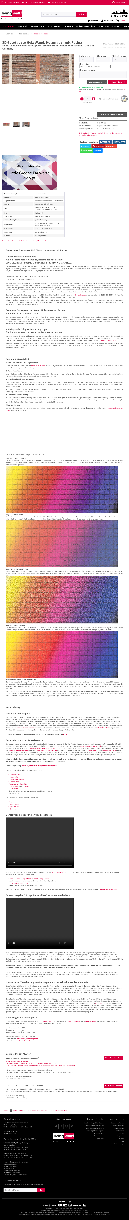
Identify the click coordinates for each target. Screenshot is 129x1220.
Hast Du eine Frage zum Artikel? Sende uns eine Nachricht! (100, 133)
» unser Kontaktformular (22, 1041)
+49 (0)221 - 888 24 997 (10, 2)
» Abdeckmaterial (14, 775)
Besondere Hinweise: (89, 70)
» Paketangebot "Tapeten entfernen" (43, 748)
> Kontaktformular (79, 295)
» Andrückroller (13, 789)
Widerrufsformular (118, 1125)
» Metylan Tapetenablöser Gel (90, 746)
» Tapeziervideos (46, 1021)
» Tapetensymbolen (73, 1021)
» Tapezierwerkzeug (109, 750)
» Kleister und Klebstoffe (107, 340)
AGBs (122, 1141)
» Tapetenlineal (13, 806)
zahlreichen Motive (38, 366)
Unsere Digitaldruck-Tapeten (94, 1131)
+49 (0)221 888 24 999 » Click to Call (20, 1156)
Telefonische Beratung (88, 135)
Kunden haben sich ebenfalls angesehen (53, 1111)
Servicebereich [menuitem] (119, 2)
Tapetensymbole (99, 1133)
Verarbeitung (32, 241)
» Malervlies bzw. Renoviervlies (46, 750)
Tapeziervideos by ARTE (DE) (94, 1125)
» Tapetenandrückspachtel (17, 784)
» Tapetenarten (90, 1021)
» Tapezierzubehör (92, 750)
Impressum (120, 1136)
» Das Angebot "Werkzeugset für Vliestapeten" (39, 766)
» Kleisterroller (13, 777)
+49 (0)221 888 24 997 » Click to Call (20, 1127)
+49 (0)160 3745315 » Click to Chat (22, 1158)
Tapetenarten (100, 1138)
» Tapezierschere (14, 802)
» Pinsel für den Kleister (16, 779)
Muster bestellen (43, 241)
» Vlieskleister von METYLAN (18, 883)
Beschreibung (7, 241)
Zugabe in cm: (120, 56)
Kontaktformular (119, 1128)
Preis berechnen (117, 81)
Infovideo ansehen (97, 81)
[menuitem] (64, 14)
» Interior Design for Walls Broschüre (15, 1175)
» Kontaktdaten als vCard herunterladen (16, 1123)
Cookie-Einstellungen (117, 1144)
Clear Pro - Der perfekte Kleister (94, 1123)
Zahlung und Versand (117, 1123)
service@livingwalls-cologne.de (27, 1039)
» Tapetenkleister (58, 872)
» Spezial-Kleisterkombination (26, 728)
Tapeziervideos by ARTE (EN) (94, 1128)
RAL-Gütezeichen (103, 728)
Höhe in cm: (101, 56)
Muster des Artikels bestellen (112, 115)
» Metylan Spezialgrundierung (18, 750)
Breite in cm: (84, 56)
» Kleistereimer (13, 782)
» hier (65, 734)
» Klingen (26, 786)
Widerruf (121, 1138)
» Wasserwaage (13, 804)
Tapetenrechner (99, 1136)
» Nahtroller (12, 809)
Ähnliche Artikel (17, 1111)
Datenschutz (120, 1133)
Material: (85, 64)
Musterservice (120, 1131)
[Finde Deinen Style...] (64, 14)
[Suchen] (81, 14)
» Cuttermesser (13, 786)
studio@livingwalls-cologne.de (16, 1153)
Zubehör (7, 1111)
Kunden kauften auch (31, 1111)
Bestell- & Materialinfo (20, 241)
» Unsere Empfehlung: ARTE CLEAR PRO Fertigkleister (28, 879)
